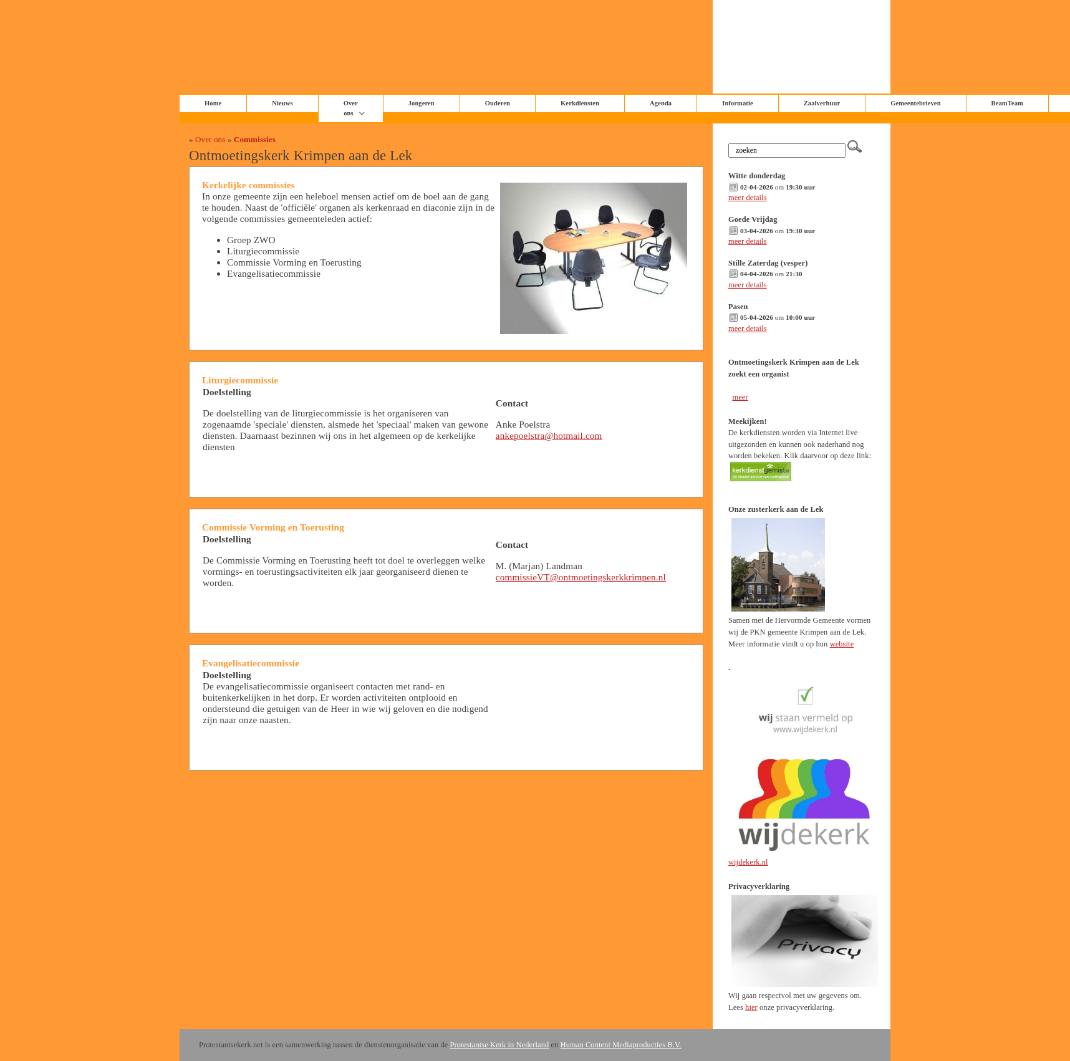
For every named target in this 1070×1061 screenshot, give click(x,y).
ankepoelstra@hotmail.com (549, 435)
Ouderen (497, 103)
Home (213, 103)
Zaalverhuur (822, 103)
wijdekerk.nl (748, 862)
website (842, 644)
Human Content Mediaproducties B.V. (621, 1044)
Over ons (351, 108)
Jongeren (421, 103)
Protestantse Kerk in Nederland (499, 1044)
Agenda (661, 103)
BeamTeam (1007, 103)
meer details (747, 197)
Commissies (255, 139)
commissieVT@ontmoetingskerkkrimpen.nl (581, 577)
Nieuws (282, 103)
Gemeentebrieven (915, 103)
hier (751, 1007)
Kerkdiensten (580, 103)
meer (740, 397)
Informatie (737, 103)
